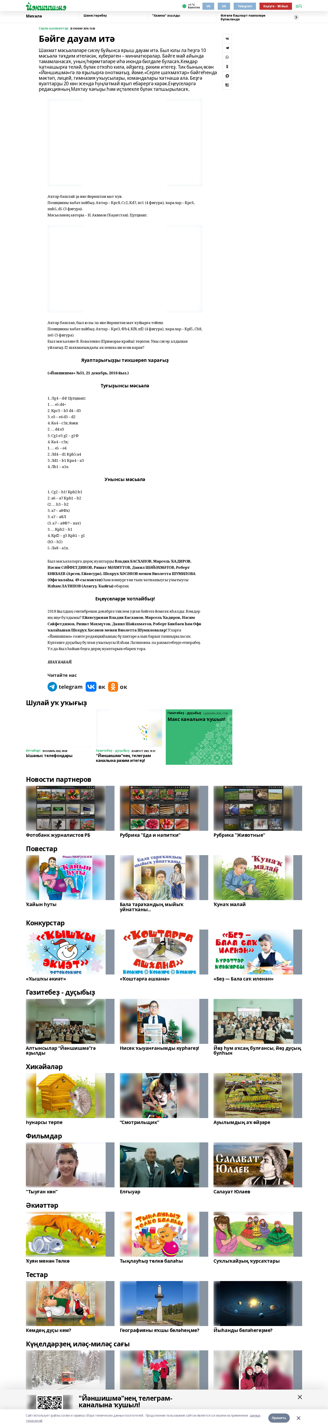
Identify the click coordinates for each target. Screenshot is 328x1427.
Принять (279, 1418)
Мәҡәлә (34, 16)
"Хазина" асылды (166, 15)
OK (224, 6)
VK (208, 6)
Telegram (245, 6)
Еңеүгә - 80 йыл (275, 6)
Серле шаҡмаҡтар (53, 28)
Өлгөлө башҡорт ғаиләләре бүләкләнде (243, 17)
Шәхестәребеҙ (95, 15)
